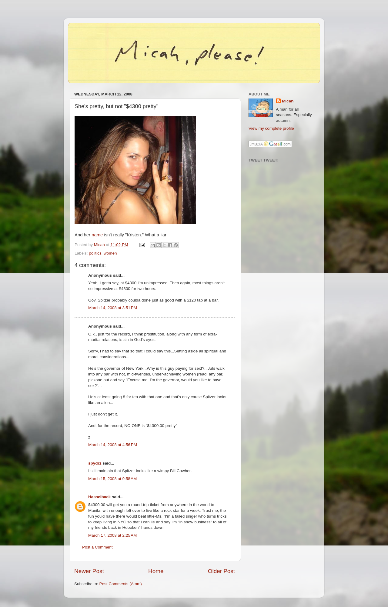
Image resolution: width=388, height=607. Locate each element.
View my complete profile (271, 128)
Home (155, 571)
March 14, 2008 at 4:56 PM (112, 444)
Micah (287, 101)
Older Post (221, 571)
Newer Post (89, 571)
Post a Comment (97, 547)
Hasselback (99, 497)
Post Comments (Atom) (120, 584)
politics (95, 253)
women (110, 253)
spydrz (95, 463)
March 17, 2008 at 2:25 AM (112, 535)
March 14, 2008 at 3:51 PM (112, 307)
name (97, 234)
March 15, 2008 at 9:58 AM (112, 478)
